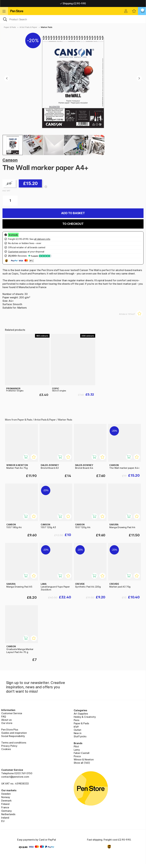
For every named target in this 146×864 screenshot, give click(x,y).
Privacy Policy (9, 745)
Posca (77, 756)
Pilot (76, 746)
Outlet (77, 729)
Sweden (6, 793)
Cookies (6, 749)
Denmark (6, 800)
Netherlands (8, 814)
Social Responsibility (13, 736)
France (5, 807)
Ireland (5, 817)
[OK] (73, 19)
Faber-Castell (81, 753)
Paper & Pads (10, 27)
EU (2, 821)
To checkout (72, 224)
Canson (10, 160)
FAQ (3, 716)
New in (77, 733)
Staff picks (80, 736)
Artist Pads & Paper (28, 27)
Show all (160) (82, 762)
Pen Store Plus (9, 729)
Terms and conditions (13, 742)
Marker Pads (46, 27)
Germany (6, 810)
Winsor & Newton (84, 759)
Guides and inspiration (14, 732)
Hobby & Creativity (85, 716)
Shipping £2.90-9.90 (73, 3)
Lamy (77, 749)
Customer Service (11, 713)
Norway (5, 797)
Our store (6, 723)
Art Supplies (81, 713)
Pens (76, 720)
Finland (5, 804)
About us (6, 719)
